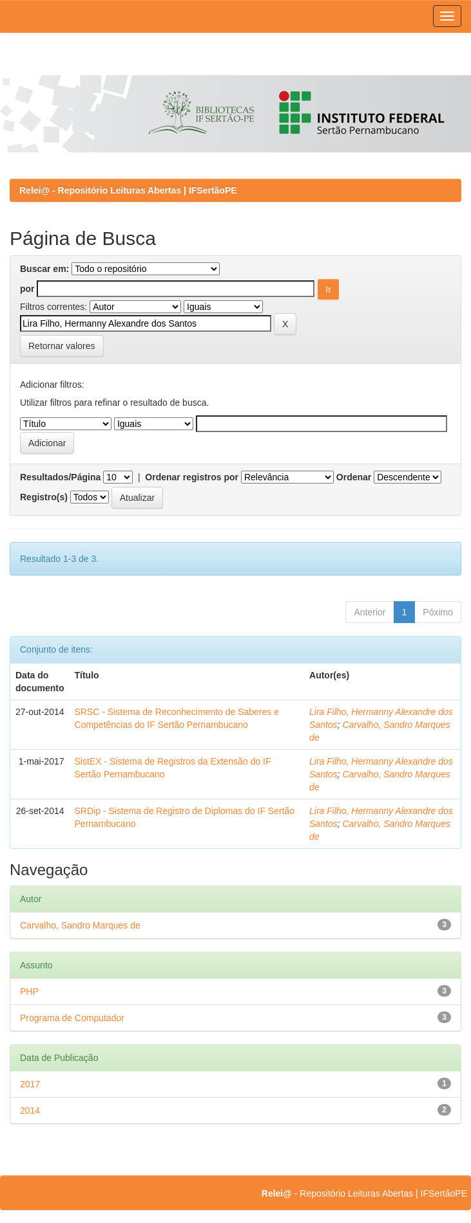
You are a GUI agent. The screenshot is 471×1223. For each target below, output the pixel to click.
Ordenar (353, 477)
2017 (30, 1084)
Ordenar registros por (191, 477)
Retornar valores (61, 346)
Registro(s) (44, 497)
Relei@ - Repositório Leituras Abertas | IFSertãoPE (128, 190)
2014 (30, 1110)
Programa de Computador (72, 1018)
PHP (29, 991)
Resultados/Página (60, 477)
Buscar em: (44, 269)
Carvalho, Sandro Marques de (80, 925)
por (27, 289)
